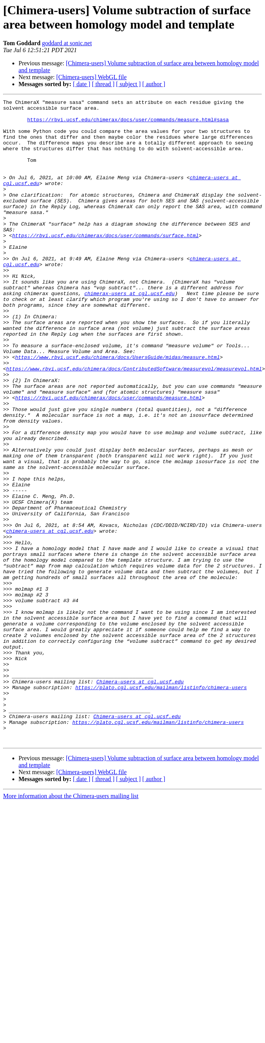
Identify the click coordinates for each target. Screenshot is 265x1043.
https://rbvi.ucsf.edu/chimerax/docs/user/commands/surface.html (105, 263)
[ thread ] (103, 84)
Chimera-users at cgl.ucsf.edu (140, 798)
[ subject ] (128, 84)
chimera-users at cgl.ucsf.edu (49, 617)
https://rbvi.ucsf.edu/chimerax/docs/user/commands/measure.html (108, 457)
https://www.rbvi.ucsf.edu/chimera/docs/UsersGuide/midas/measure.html (117, 409)
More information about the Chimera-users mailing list (70, 924)
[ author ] (153, 84)
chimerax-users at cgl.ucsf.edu (129, 332)
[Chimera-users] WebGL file (91, 77)
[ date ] (81, 84)
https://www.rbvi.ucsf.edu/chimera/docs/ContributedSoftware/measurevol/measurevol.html (134, 423)
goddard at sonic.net (67, 43)
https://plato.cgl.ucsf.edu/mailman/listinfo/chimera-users (161, 805)
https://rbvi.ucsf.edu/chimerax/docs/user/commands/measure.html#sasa (128, 124)
